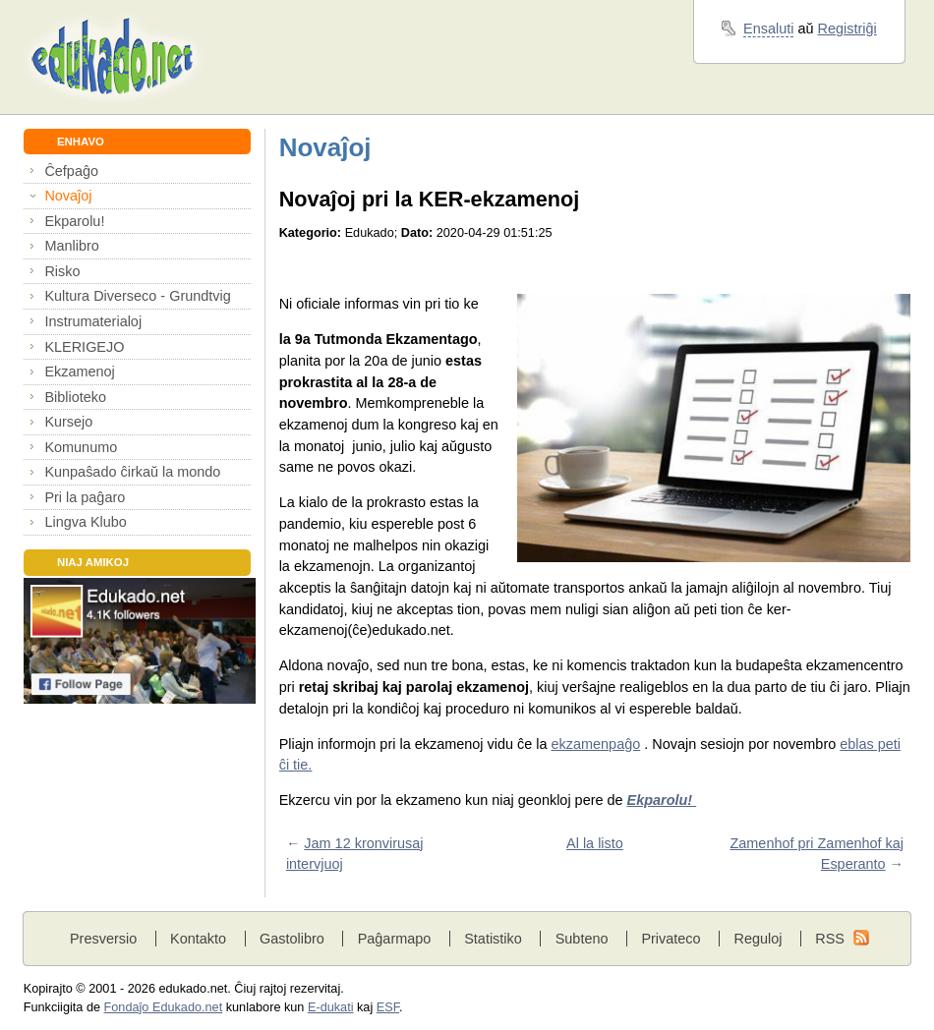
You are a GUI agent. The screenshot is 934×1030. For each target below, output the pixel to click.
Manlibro (71, 246)
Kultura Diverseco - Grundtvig (137, 296)
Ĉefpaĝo (71, 171)
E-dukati (331, 1007)
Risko (62, 271)
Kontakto (198, 938)
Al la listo (594, 843)
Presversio (103, 938)
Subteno (582, 938)
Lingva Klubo (85, 522)
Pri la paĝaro (84, 497)
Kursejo (68, 421)
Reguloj (757, 938)
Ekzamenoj (79, 371)
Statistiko (493, 938)
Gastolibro (292, 938)
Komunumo (80, 447)
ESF (388, 1007)
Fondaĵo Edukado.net (163, 1007)
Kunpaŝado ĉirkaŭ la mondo (132, 472)
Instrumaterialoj (93, 321)
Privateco (670, 938)
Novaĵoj (67, 195)
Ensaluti (768, 28)
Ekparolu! (74, 221)
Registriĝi (847, 28)
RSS (830, 938)
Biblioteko (75, 397)
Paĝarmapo (395, 938)
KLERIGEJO (84, 347)
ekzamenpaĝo (596, 744)
